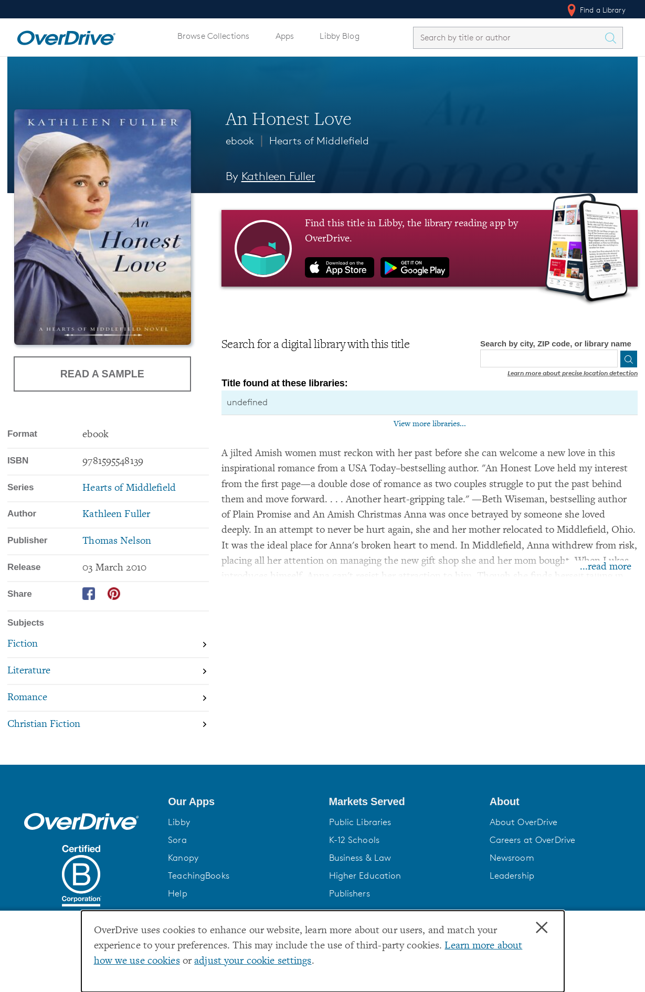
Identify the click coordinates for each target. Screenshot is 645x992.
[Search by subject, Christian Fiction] (108, 724)
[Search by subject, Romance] (108, 698)
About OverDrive (524, 822)
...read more (605, 567)
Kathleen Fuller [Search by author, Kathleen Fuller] (278, 176)
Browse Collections (213, 36)
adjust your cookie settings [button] (252, 961)
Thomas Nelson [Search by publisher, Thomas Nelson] (116, 541)
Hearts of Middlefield (319, 140)
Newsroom (512, 857)
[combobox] (509, 37)
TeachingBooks (198, 875)
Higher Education (365, 875)
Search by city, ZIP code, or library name (555, 343)
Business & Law (360, 857)
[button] (242, 801)
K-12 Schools (354, 840)
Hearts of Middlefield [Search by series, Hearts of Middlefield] (129, 488)
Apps (285, 36)
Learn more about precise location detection (572, 373)
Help (177, 893)
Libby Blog (339, 36)
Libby (179, 822)
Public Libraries (360, 822)
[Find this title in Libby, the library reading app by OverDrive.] (429, 248)
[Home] (66, 36)
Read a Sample (102, 373)
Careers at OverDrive (532, 840)
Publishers (349, 893)
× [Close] (541, 928)
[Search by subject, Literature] (108, 671)
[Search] (628, 359)
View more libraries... (430, 424)
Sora (177, 840)
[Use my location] (608, 359)
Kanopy (183, 857)
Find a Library (595, 10)
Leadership (512, 875)
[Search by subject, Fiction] (108, 645)
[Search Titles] (613, 37)
